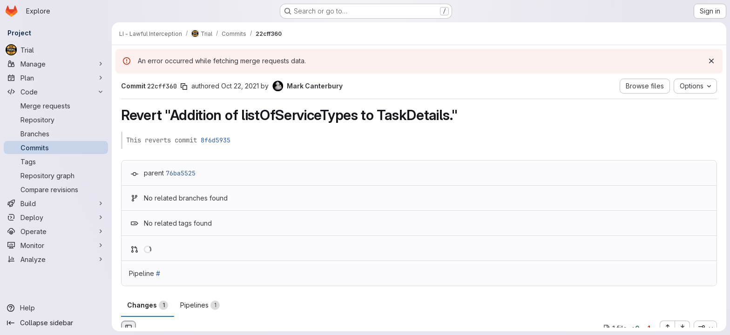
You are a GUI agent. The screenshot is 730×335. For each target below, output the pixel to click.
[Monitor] (56, 245)
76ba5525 (181, 173)
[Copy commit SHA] (183, 86)
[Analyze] (56, 259)
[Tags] (56, 161)
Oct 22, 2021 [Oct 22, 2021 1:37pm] (240, 86)
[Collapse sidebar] (56, 322)
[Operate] (56, 231)
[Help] (56, 308)
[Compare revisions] (56, 189)
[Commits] (56, 147)
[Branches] (56, 133)
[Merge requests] (56, 105)
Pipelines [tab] (200, 305)
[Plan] (56, 77)
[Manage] (56, 63)
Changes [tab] (147, 305)
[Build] (56, 203)
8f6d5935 (215, 140)
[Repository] (56, 119)
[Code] (56, 91)
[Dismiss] (711, 61)
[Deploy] (56, 217)
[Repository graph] (56, 175)
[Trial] (56, 49)
